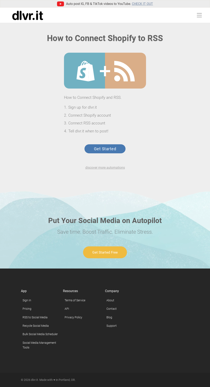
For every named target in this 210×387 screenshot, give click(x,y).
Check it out (142, 4)
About (110, 300)
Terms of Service (75, 300)
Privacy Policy (73, 317)
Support (111, 325)
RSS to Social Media (35, 317)
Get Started (105, 148)
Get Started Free (105, 252)
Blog (109, 317)
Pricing (27, 308)
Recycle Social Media (36, 325)
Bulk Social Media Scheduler (40, 334)
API (67, 308)
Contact (111, 308)
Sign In (27, 300)
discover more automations (105, 168)
